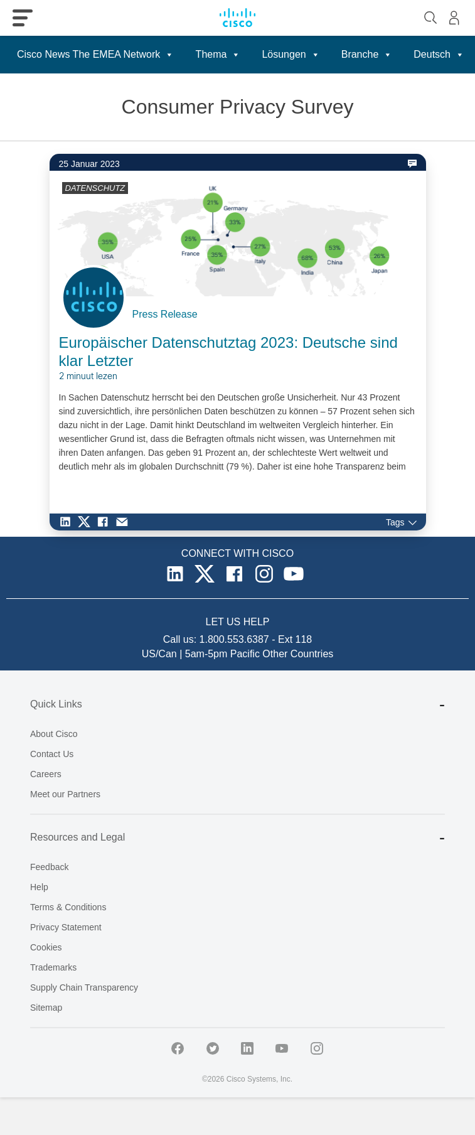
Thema (218, 54)
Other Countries (297, 653)
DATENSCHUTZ (95, 188)
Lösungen (290, 54)
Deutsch (439, 54)
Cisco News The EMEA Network (95, 54)
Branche (367, 54)
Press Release (165, 314)
